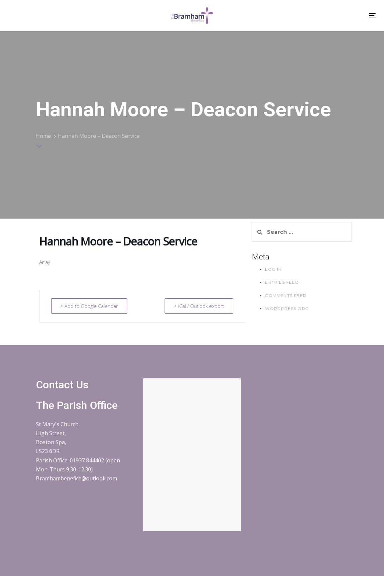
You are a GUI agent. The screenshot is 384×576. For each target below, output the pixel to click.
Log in (273, 269)
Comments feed (286, 295)
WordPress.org (287, 308)
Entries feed (282, 282)
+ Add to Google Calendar (90, 306)
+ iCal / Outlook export (198, 306)
